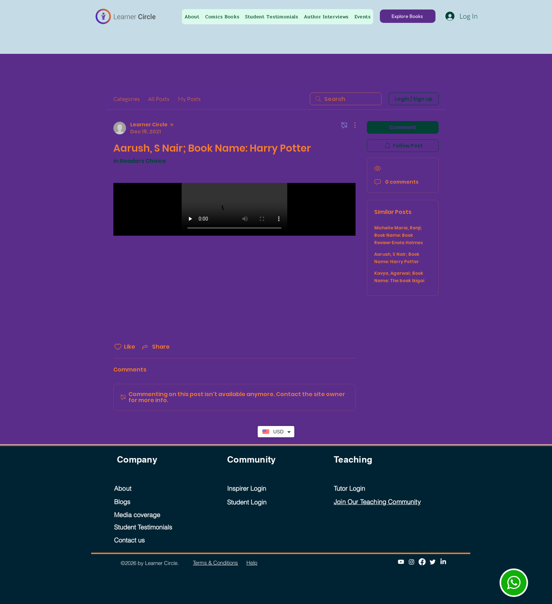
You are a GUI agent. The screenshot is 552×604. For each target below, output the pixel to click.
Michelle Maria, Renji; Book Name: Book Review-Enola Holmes (398, 235)
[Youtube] (400, 561)
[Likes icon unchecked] (118, 347)
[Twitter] (432, 561)
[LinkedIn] (443, 561)
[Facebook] (422, 561)
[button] (362, 16)
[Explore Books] (407, 16)
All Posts (158, 98)
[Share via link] (155, 346)
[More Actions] (351, 125)
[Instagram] (411, 561)
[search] (346, 99)
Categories (126, 98)
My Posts (189, 98)
